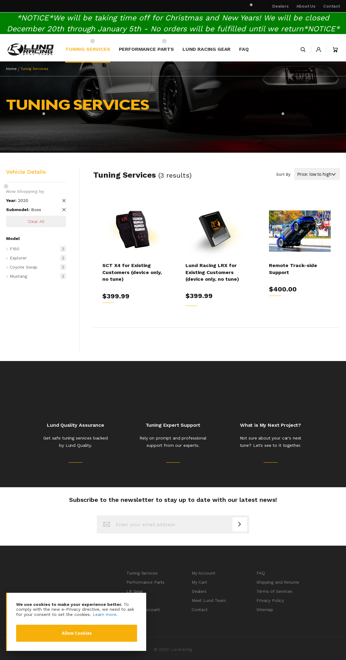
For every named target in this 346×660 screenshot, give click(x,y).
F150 (38, 249)
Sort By (283, 174)
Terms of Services (274, 591)
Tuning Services (141, 573)
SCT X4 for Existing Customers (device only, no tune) (132, 272)
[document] (76, 622)
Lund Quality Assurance (75, 425)
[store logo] (30, 49)
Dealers (280, 6)
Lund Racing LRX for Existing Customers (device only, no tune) (212, 272)
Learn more (104, 614)
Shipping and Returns (277, 582)
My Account (203, 573)
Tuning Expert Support (173, 425)
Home (11, 69)
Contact (331, 6)
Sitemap (264, 609)
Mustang (38, 276)
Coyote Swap (38, 267)
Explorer (38, 258)
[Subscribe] (239, 524)
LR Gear (134, 591)
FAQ (260, 573)
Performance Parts (145, 582)
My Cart (199, 582)
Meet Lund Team (209, 600)
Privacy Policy (270, 600)
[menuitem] (88, 49)
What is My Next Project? (270, 425)
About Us (306, 6)
